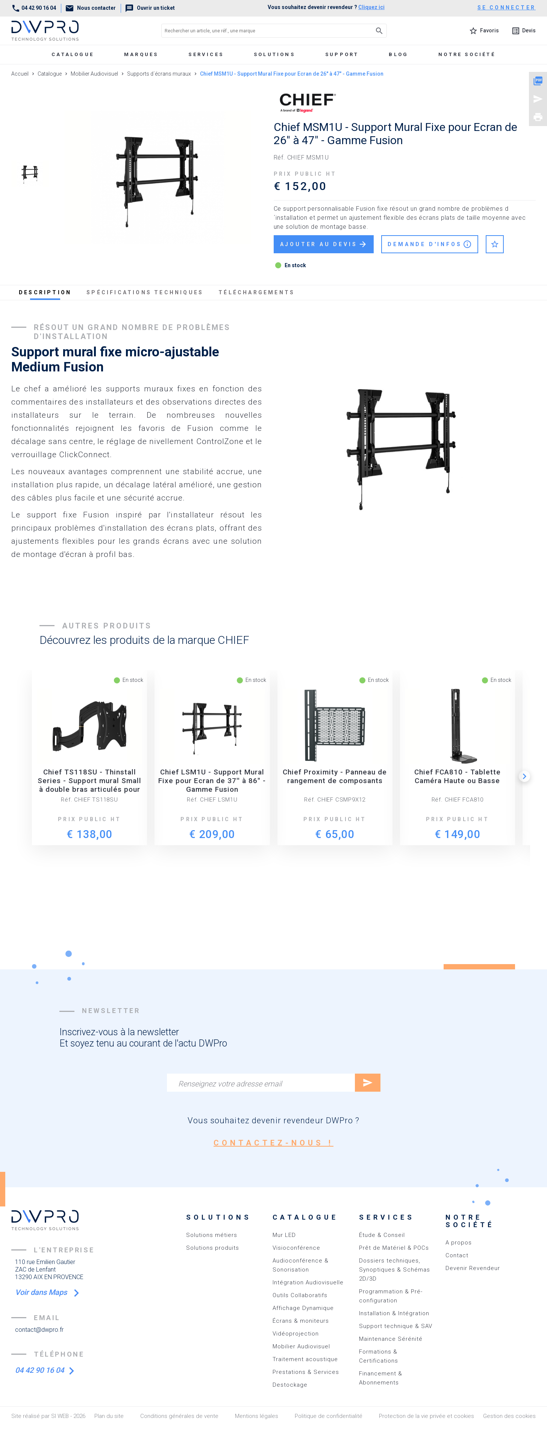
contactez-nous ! (273, 1142)
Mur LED (284, 1235)
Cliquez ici (371, 7)
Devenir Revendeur (472, 1268)
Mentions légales (256, 1416)
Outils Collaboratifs (300, 1295)
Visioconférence (296, 1247)
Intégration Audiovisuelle (308, 1282)
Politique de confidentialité (328, 1416)
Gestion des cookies (509, 1416)
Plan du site (109, 1416)
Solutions (274, 54)
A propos (458, 1242)
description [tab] (45, 292)
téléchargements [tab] (256, 292)
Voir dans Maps (42, 1292)
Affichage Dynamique (303, 1308)
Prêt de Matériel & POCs (394, 1247)
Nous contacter (90, 8)
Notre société (466, 54)
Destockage (290, 1384)
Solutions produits (212, 1247)
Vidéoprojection (296, 1333)
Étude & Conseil (382, 1235)
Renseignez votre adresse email (230, 1083)
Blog (398, 54)
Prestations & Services (306, 1372)
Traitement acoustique (305, 1359)
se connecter (506, 8)
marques (141, 54)
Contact (456, 1255)
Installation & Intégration (394, 1313)
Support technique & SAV (395, 1326)
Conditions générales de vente (179, 1416)
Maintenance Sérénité (391, 1339)
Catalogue (73, 54)
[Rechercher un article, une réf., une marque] (257, 30)
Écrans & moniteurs (301, 1320)
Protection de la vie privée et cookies (426, 1416)
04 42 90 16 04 (33, 8)
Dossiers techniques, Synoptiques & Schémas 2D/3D (394, 1269)
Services (206, 54)
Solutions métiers (211, 1235)
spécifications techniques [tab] (144, 292)
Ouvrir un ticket (150, 8)
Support (342, 54)
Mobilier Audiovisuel (301, 1346)
